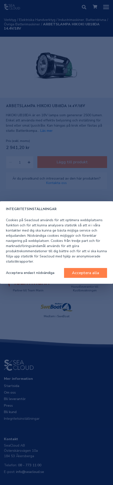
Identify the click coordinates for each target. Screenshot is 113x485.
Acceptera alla (85, 273)
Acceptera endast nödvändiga (30, 272)
